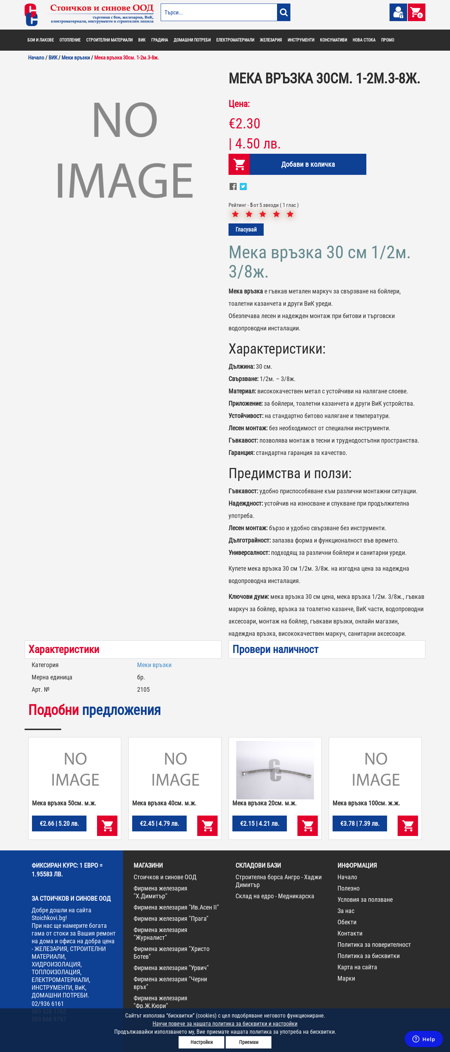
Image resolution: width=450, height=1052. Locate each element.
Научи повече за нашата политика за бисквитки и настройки (225, 1023)
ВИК (142, 40)
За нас (346, 910)
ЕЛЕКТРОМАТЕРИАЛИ (235, 40)
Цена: (239, 104)
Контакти (350, 933)
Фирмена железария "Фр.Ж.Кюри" (160, 1001)
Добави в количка (308, 164)
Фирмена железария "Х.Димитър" (160, 892)
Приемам (248, 1042)
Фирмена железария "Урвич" (171, 967)
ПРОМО (387, 40)
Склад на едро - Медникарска (275, 896)
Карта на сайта (357, 967)
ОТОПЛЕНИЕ (70, 40)
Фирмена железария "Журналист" (160, 933)
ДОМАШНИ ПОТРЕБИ (192, 40)
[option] (123, 153)
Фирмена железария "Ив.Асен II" (176, 907)
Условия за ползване (365, 899)
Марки (346, 978)
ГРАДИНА (159, 40)
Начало (347, 877)
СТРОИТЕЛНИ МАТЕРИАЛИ (109, 40)
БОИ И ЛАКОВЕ (40, 40)
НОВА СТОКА (364, 40)
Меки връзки (154, 664)
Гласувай (246, 229)
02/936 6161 (48, 1003)
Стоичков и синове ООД (165, 877)
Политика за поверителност (374, 944)
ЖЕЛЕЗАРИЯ (271, 40)
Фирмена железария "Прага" (171, 918)
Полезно (349, 888)
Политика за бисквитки (369, 955)
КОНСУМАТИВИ (333, 40)
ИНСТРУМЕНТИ (301, 40)
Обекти (347, 922)
